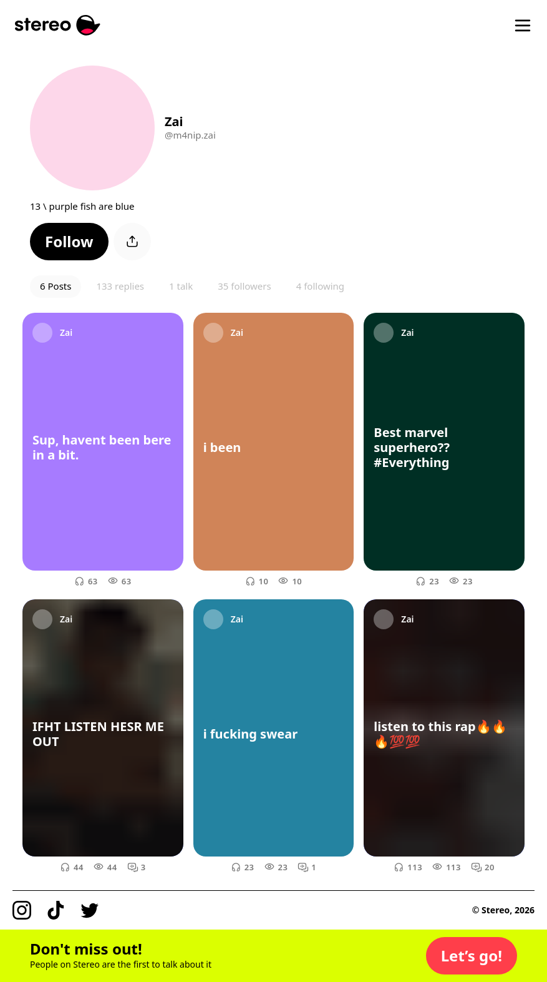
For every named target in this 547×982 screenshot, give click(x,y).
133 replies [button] (120, 286)
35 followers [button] (244, 286)
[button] (69, 241)
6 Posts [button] (55, 286)
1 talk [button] (181, 286)
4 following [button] (320, 286)
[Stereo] (57, 25)
